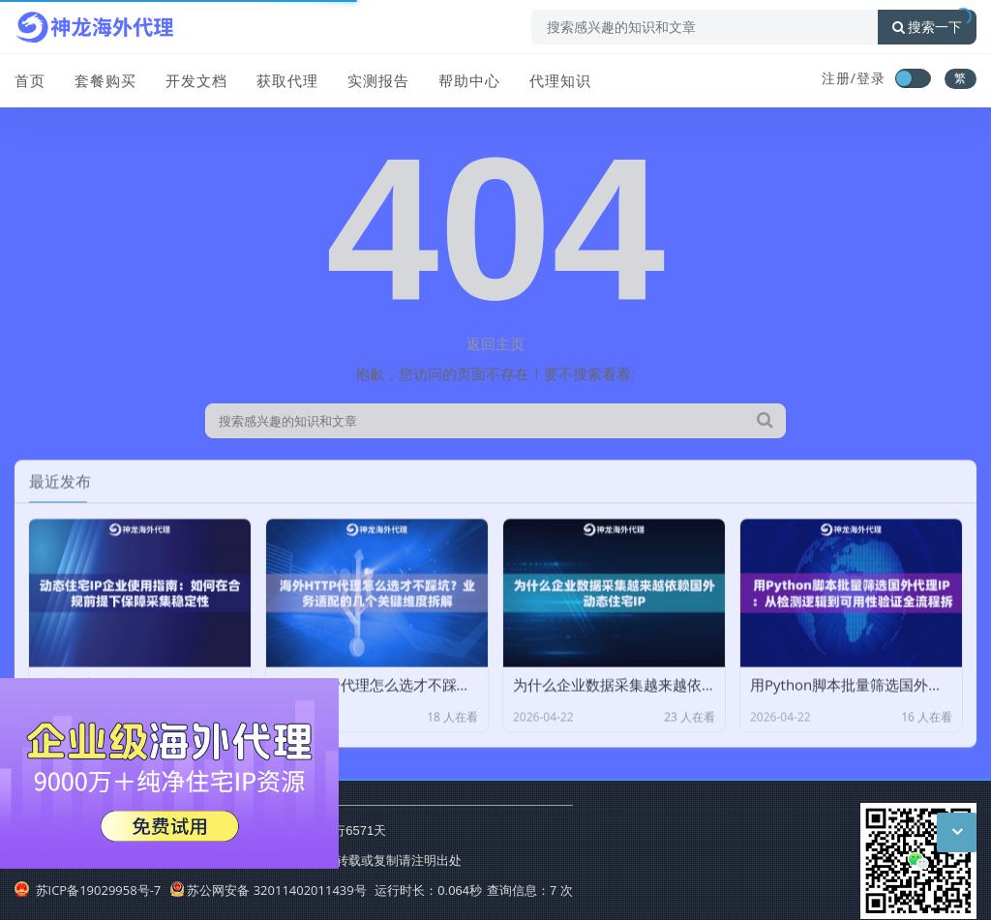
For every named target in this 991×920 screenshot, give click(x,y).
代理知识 (560, 80)
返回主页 (495, 343)
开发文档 (196, 80)
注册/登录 (854, 78)
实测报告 (378, 80)
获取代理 (287, 80)
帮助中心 (469, 80)
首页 (30, 80)
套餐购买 (105, 80)
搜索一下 (927, 27)
